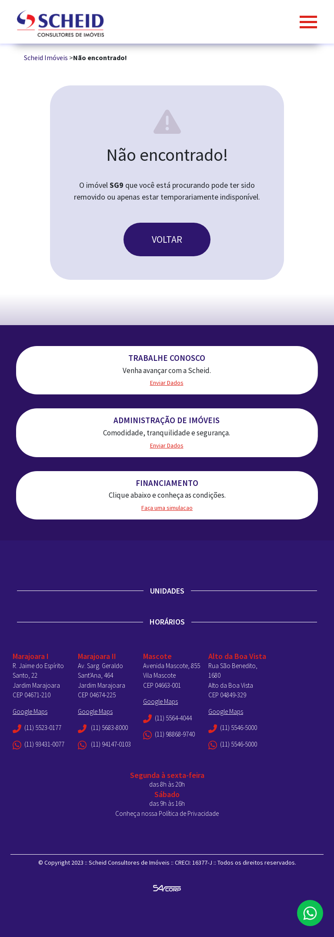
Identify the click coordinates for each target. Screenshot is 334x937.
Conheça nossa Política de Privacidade (167, 813)
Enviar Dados (167, 383)
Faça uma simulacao (167, 508)
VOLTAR (167, 239)
